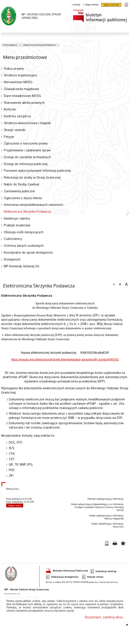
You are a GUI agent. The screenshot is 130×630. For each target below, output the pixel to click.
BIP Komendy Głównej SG (21, 266)
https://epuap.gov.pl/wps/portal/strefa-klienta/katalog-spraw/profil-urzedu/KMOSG (65, 359)
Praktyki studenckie (17, 225)
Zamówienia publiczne (19, 191)
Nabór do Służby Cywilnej (21, 184)
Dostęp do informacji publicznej (25, 164)
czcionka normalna (113, 283)
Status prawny (14, 68)
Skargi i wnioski (14, 130)
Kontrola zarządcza (17, 116)
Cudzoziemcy (13, 239)
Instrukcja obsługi (103, 571)
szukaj (76, 4)
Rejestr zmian (14, 505)
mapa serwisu (91, 4)
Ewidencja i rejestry (17, 218)
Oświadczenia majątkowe (21, 89)
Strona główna (10, 45)
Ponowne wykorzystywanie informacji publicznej (37, 170)
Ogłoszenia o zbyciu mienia (23, 198)
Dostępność (12, 259)
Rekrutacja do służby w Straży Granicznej (32, 177)
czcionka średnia (120, 283)
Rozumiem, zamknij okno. (104, 617)
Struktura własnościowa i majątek (27, 123)
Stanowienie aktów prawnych (24, 102)
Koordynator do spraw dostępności (28, 252)
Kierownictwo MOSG (18, 82)
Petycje (9, 136)
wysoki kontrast (111, 4)
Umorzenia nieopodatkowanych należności (33, 204)
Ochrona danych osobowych (24, 245)
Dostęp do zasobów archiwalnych (27, 157)
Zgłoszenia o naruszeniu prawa (25, 143)
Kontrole (10, 109)
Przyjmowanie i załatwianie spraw (27, 150)
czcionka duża (126, 284)
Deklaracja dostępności (62, 577)
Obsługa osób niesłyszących (23, 232)
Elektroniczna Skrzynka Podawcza (39, 45)
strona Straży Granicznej (126, 4)
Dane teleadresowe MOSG (22, 96)
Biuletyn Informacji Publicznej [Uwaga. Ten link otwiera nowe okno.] (67, 570)
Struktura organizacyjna (20, 75)
